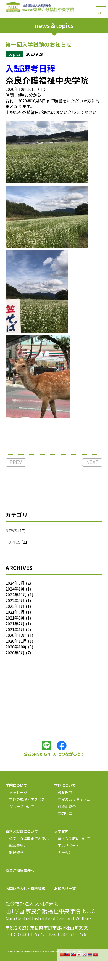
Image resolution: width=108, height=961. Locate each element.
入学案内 (61, 831)
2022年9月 (15, 600)
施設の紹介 (65, 806)
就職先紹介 (16, 845)
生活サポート (66, 845)
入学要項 (63, 852)
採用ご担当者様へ (20, 870)
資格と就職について (22, 831)
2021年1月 (15, 629)
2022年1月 (15, 606)
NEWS (11, 530)
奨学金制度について (72, 838)
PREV (16, 462)
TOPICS (13, 542)
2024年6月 (15, 583)
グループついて (20, 806)
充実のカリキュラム (72, 799)
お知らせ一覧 (65, 888)
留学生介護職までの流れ (27, 838)
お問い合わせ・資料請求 (25, 888)
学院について (16, 785)
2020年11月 (16, 641)
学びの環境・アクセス (25, 799)
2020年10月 (16, 647)
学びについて (65, 785)
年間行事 (63, 813)
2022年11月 (16, 594)
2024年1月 (15, 589)
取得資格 (14, 852)
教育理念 (63, 792)
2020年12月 (16, 635)
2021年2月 (15, 623)
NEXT (92, 462)
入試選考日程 (30, 68)
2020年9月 (15, 652)
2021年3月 (15, 618)
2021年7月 (15, 612)
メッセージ (16, 792)
